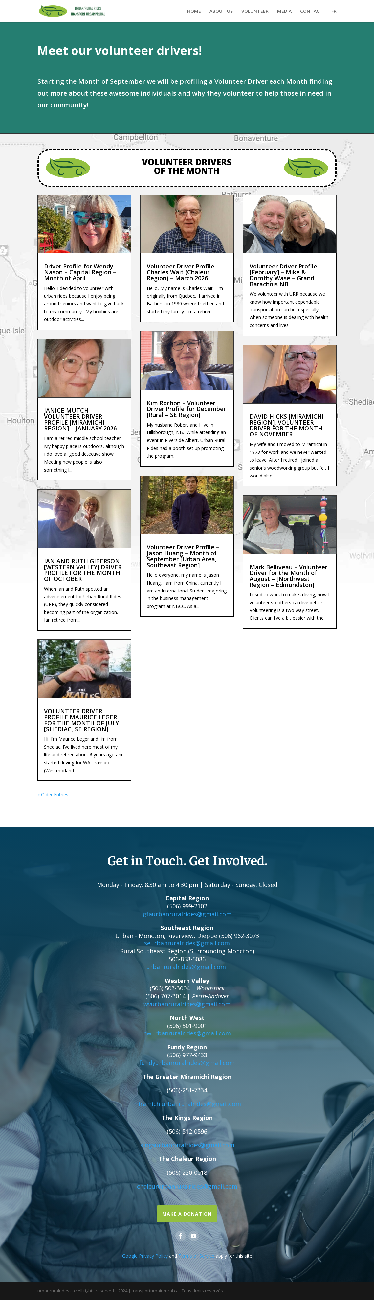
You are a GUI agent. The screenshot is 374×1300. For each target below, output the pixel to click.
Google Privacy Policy (145, 1256)
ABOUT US (221, 11)
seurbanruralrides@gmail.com (187, 943)
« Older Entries (52, 794)
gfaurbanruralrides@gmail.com (187, 914)
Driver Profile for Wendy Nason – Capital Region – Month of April (80, 272)
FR (334, 11)
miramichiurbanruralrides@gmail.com (187, 1104)
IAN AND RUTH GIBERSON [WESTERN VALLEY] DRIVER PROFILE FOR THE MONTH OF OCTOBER (82, 570)
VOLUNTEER (255, 11)
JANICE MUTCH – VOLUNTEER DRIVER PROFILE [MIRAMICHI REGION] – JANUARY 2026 (80, 419)
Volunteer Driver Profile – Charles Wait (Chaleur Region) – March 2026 (183, 272)
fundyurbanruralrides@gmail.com (187, 1063)
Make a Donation (187, 1214)
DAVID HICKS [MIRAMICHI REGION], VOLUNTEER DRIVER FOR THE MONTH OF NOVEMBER (287, 425)
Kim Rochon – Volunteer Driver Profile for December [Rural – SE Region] (186, 409)
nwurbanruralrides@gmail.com (187, 1033)
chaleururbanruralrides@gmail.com (187, 1186)
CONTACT (311, 11)
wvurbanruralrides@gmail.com (187, 1004)
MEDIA (284, 11)
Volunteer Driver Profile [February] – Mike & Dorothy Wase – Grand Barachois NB (283, 275)
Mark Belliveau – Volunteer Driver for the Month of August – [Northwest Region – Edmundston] (288, 576)
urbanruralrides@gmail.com (186, 967)
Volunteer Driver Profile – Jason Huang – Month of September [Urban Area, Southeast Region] (183, 556)
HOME (194, 11)
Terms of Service (196, 1256)
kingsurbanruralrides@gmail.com (187, 1145)
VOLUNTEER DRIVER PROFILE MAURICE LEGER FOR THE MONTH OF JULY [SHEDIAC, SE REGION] (81, 720)
